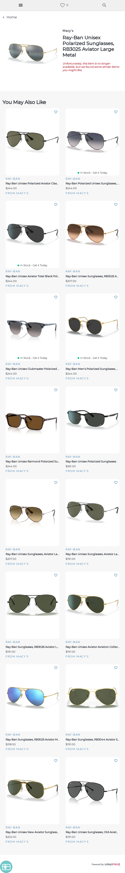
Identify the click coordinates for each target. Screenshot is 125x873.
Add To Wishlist (55, 111)
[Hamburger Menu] (21, 5)
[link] (62, 5)
